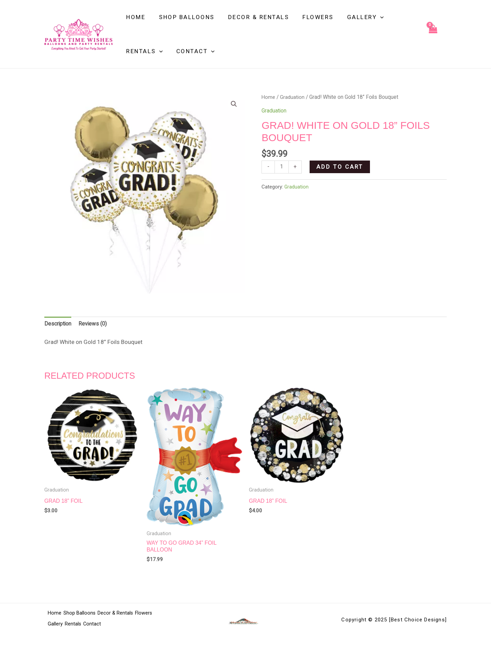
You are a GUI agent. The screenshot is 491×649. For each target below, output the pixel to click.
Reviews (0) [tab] (96, 324)
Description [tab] (59, 324)
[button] (233, 104)
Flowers (310, 17)
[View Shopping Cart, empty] (433, 34)
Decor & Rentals (253, 17)
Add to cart (340, 166)
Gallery (356, 17)
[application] (371, 17)
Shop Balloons (183, 17)
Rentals (143, 51)
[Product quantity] (282, 168)
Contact (192, 51)
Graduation (293, 97)
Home (134, 17)
